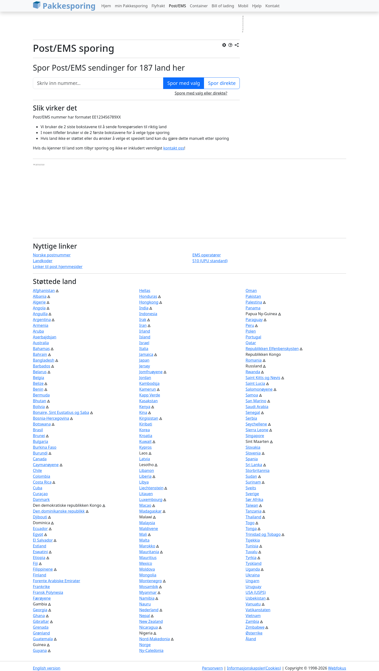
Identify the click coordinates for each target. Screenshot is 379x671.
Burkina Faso (44, 447)
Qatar (251, 342)
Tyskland (254, 563)
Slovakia (253, 447)
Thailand (253, 517)
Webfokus (337, 668)
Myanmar (148, 592)
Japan (144, 360)
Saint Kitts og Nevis (263, 377)
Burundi (40, 453)
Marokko (147, 546)
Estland (39, 546)
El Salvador (43, 540)
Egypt (38, 534)
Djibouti (40, 517)
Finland (39, 575)
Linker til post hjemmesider (57, 266)
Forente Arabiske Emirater (56, 580)
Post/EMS (177, 5)
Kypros (145, 447)
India (143, 308)
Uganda (253, 569)
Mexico (145, 563)
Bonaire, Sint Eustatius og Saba (61, 412)
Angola (39, 308)
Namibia (146, 598)
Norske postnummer (52, 255)
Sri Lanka (254, 464)
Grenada (41, 627)
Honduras (148, 296)
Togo (250, 522)
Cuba (37, 488)
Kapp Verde (149, 395)
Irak (142, 319)
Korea (144, 429)
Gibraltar (41, 621)
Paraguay (254, 319)
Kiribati (145, 424)
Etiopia (39, 557)
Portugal (253, 337)
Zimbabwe (255, 627)
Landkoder (42, 260)
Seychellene (256, 424)
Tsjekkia (253, 540)
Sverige (252, 493)
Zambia (252, 621)
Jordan (145, 377)
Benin (38, 389)
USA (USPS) (256, 592)
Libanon (146, 470)
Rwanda (253, 371)
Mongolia (147, 575)
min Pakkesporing (131, 5)
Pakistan (253, 296)
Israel (144, 342)
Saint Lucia (255, 383)
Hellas (144, 290)
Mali (143, 534)
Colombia (41, 476)
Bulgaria (40, 441)
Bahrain (40, 354)
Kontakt (272, 5)
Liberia (145, 476)
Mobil (243, 5)
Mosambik (148, 586)
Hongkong (148, 302)
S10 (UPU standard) (209, 260)
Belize (38, 383)
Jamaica (146, 354)
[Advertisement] (136, 26)
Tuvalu (251, 551)
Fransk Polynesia (48, 592)
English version (46, 668)
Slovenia (253, 453)
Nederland (149, 609)
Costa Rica (42, 482)
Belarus (40, 371)
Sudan (251, 476)
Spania (252, 459)
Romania (254, 360)
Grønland (41, 633)
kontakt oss (173, 148)
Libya (144, 482)
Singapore (255, 435)
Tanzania (254, 511)
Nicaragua (148, 627)
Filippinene (43, 569)
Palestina (254, 302)
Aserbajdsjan (44, 337)
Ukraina (253, 575)
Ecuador (40, 528)
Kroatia (145, 435)
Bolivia (39, 406)
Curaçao (40, 493)
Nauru (145, 604)
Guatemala (43, 638)
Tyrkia (251, 557)
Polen (251, 331)
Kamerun (147, 389)
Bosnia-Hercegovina (51, 418)
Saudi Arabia (257, 406)
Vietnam (253, 615)
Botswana (42, 424)
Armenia (40, 325)
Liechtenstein (151, 488)
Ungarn (252, 580)
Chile (37, 470)
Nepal (144, 615)
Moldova (147, 569)
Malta (144, 540)
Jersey (144, 366)
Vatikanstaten (258, 609)
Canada (40, 459)
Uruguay (253, 586)
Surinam (253, 482)
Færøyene (42, 598)
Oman (251, 290)
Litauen (146, 493)
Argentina (42, 319)
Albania (39, 296)
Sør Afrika (254, 499)
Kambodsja (149, 383)
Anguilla (40, 313)
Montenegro (150, 580)
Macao (145, 505)
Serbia (251, 418)
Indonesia (148, 313)
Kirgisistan (148, 418)
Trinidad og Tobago (263, 534)
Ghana (39, 615)
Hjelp (257, 5)
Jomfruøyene (150, 371)
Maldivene (148, 528)
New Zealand (151, 621)
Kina (143, 412)
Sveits (251, 488)
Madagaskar (150, 511)
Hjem (106, 5)
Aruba (38, 331)
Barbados (41, 366)
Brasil (38, 429)
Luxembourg (150, 499)
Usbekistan (256, 598)
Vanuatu (253, 604)
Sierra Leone (257, 429)
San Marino (256, 400)
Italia (143, 348)
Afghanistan (44, 290)
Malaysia (147, 522)
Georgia (40, 609)
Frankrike (41, 586)
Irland (144, 331)
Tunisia (252, 546)
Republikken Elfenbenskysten (272, 348)
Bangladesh (43, 360)
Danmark (41, 499)
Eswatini (40, 551)
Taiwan (252, 505)
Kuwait (145, 441)
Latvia (144, 459)
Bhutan (39, 400)
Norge (145, 644)
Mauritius (148, 557)
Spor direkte (222, 83)
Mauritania (149, 551)
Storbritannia (258, 470)
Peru (250, 325)
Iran (143, 325)
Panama (253, 308)
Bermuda (41, 395)
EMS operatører (206, 255)
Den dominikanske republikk (59, 511)
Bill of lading (223, 5)
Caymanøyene (46, 464)
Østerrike (254, 633)
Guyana (40, 650)
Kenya (144, 406)
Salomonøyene (259, 389)
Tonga (251, 528)
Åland (251, 638)
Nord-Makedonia (154, 638)
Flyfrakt (158, 5)
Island (144, 337)
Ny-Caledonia (151, 650)
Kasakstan (148, 400)
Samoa (252, 395)
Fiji (35, 563)
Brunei (39, 435)
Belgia (38, 377)
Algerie (39, 302)
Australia (41, 342)
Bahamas (41, 348)
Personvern (212, 668)
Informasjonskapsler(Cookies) (254, 668)
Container (199, 5)
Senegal (253, 412)
